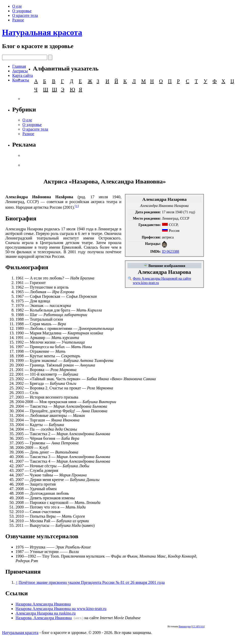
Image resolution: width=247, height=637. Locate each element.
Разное (18, 20)
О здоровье (22, 11)
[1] (77, 206)
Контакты (20, 80)
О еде (17, 6)
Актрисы (20, 71)
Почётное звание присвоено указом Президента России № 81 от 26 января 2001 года (92, 582)
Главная (19, 66)
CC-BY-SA (198, 626)
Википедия (185, 626)
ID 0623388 (170, 251)
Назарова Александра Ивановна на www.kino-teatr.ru (61, 608)
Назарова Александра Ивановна (43, 604)
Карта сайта (22, 75)
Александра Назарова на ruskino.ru (46, 613)
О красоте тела (25, 15)
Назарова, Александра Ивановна (44, 618)
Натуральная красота (42, 32)
